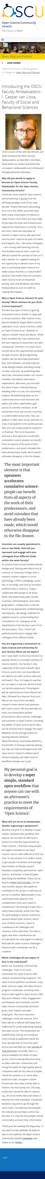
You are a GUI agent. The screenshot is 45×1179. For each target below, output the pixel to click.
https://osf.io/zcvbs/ (21, 882)
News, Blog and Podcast (28, 72)
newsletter (27, 1138)
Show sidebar (14, 63)
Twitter (18, 1142)
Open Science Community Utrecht (19, 24)
